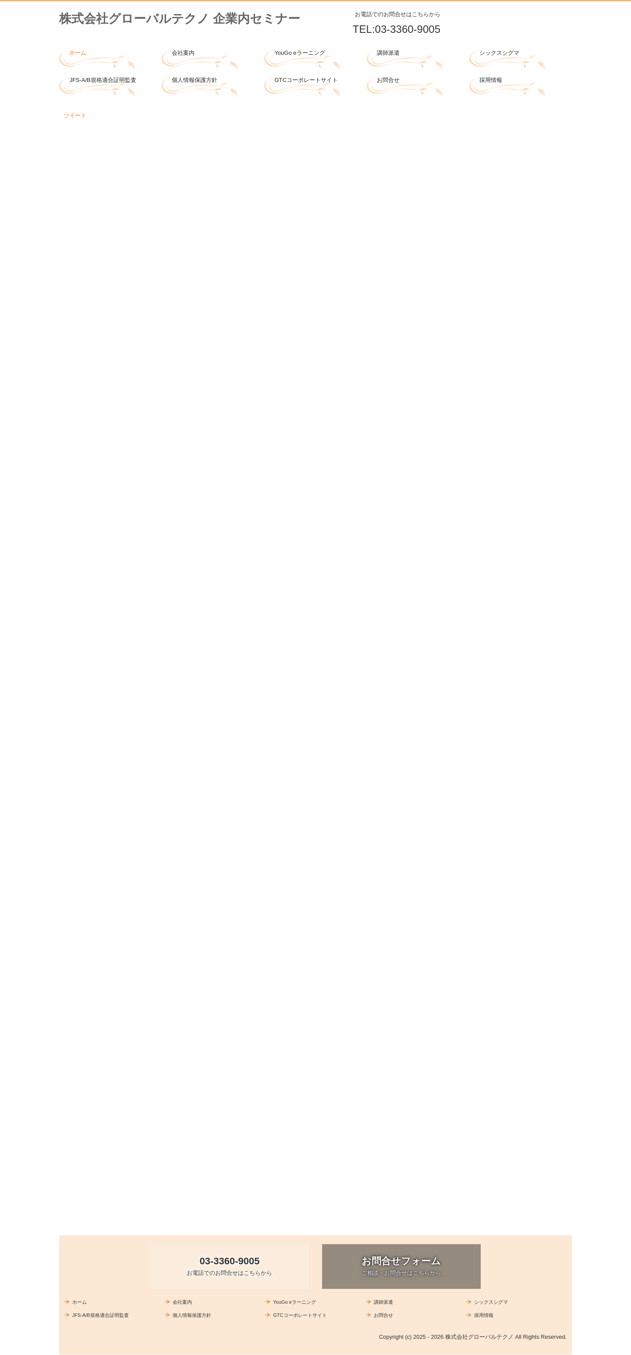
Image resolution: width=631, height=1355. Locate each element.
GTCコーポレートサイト (305, 80)
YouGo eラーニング (299, 53)
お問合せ (388, 80)
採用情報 (490, 80)
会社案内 (183, 53)
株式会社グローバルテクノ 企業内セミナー (179, 18)
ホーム (77, 53)
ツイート (75, 115)
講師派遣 (388, 53)
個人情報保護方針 (194, 80)
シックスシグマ (499, 53)
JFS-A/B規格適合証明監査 (102, 80)
